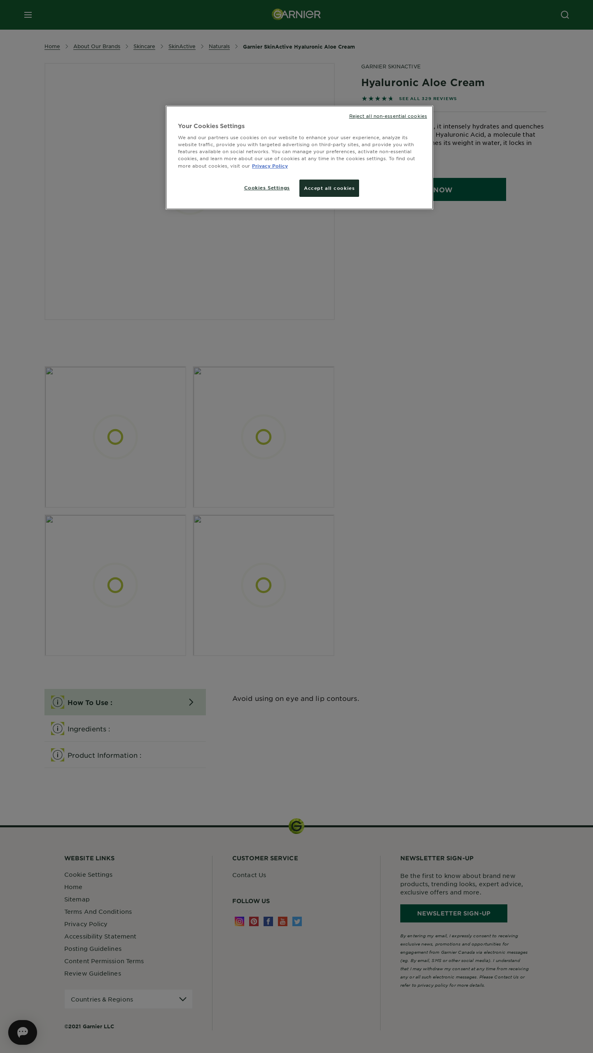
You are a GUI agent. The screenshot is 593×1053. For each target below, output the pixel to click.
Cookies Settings (267, 187)
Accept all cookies (329, 188)
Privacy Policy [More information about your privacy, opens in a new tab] (270, 165)
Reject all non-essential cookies (388, 116)
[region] (299, 157)
